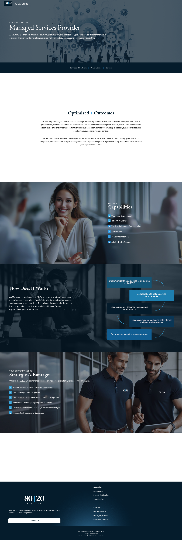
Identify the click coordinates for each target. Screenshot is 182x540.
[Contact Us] (34, 520)
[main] (62, 30)
